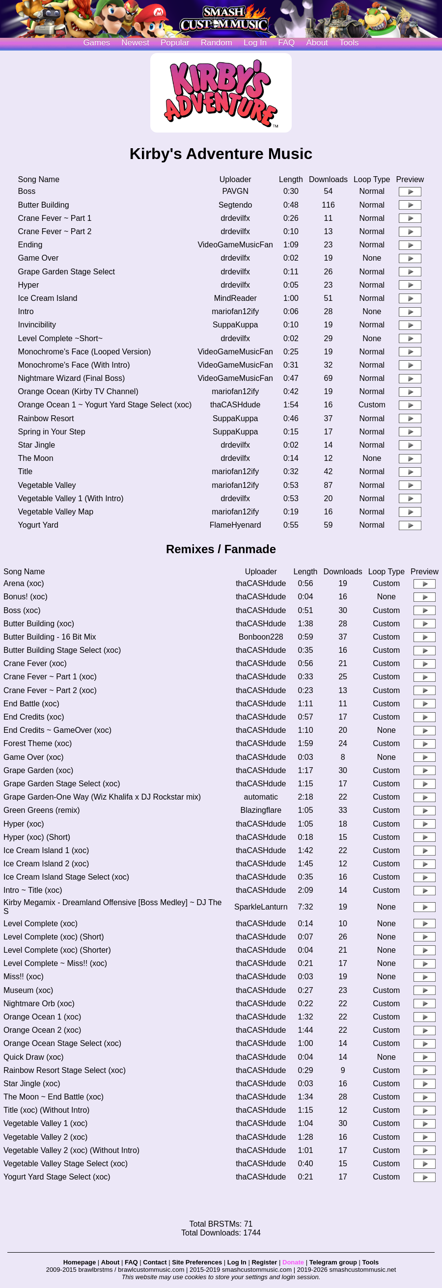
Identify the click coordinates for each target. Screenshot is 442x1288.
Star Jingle (36, 445)
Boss (27, 191)
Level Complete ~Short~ (60, 338)
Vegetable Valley (47, 485)
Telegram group (333, 1262)
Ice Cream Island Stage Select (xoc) (66, 877)
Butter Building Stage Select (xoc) (62, 650)
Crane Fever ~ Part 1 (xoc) (50, 676)
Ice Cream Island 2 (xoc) (46, 863)
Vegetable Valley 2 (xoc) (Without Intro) (71, 1150)
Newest (135, 42)
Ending (30, 245)
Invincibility (37, 325)
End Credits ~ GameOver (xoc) (57, 730)
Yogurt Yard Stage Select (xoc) (56, 1177)
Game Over (38, 258)
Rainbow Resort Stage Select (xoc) (64, 1070)
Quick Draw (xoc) (33, 1057)
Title (25, 471)
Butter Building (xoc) (38, 623)
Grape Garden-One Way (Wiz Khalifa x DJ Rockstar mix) (102, 797)
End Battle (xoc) (31, 703)
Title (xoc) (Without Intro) (46, 1110)
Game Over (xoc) (33, 757)
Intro (26, 311)
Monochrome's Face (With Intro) (74, 365)
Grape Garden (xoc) (38, 770)
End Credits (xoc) (33, 717)
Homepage (79, 1262)
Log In (237, 1262)
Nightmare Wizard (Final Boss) (71, 378)
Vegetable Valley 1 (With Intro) (71, 498)
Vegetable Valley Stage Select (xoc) (65, 1163)
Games (96, 42)
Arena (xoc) (23, 583)
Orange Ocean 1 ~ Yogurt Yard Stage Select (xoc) (105, 405)
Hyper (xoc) (23, 824)
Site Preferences (197, 1262)
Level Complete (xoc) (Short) (53, 937)
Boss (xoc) (22, 610)
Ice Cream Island (48, 298)
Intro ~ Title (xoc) (32, 890)
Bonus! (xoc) (25, 596)
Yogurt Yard (38, 525)
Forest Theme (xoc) (37, 743)
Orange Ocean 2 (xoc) (42, 1030)
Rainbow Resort (46, 418)
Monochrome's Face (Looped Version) (84, 352)
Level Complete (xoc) (40, 923)
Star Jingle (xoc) (31, 1083)
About (317, 42)
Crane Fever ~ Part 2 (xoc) (50, 690)
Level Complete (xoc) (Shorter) (57, 950)
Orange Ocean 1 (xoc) (42, 1017)
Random (216, 42)
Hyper (28, 285)
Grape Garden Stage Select (66, 272)
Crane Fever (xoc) (35, 663)
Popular (175, 42)
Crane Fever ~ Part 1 (55, 218)
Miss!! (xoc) (23, 976)
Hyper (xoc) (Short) (36, 837)
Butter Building (43, 205)
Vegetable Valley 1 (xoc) (45, 1123)
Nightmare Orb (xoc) (39, 1003)
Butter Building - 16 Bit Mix (49, 637)
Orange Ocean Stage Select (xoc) (62, 1043)
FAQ (286, 42)
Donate (293, 1262)
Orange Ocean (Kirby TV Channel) (78, 391)
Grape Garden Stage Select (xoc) (61, 783)
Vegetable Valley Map (56, 512)
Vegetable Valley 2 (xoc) (45, 1137)
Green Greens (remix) (41, 810)
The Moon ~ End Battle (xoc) (53, 1097)
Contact (154, 1262)
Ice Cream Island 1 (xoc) (46, 850)
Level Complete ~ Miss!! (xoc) (55, 963)
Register (264, 1262)
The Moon (36, 458)
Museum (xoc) (28, 990)
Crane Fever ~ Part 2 (55, 231)
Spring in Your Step (51, 432)
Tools (349, 42)
